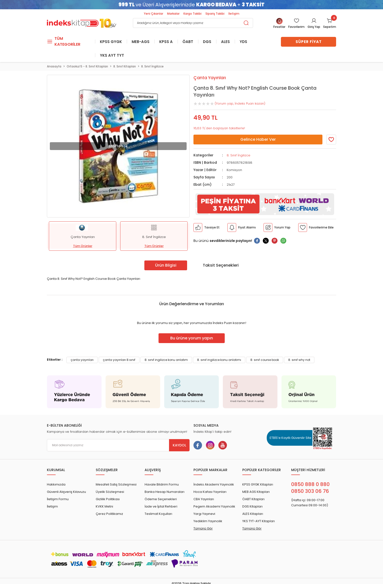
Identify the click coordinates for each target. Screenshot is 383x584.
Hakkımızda (56, 484)
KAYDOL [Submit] (179, 445)
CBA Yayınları (203, 499)
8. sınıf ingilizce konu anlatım (166, 360)
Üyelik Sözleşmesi (110, 491)
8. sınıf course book (264, 360)
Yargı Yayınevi (204, 513)
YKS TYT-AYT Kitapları (258, 521)
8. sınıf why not (299, 360)
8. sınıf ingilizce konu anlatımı (219, 360)
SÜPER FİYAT (309, 41)
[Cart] (329, 23)
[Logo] (81, 23)
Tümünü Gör (203, 528)
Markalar (173, 13)
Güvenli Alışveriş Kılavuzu (66, 491)
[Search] (193, 23)
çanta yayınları (82, 360)
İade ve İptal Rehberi (161, 506)
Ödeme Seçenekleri (161, 499)
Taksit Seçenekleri (221, 265)
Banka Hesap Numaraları (164, 491)
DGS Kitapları (252, 506)
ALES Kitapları (252, 513)
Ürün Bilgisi (165, 265)
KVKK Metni (104, 506)
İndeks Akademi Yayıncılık (213, 484)
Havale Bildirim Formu (162, 484)
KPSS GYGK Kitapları (257, 484)
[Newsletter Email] (118, 445)
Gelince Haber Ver (258, 139)
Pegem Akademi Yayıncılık (214, 506)
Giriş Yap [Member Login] (314, 27)
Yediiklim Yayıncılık (207, 521)
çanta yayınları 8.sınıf (119, 360)
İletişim (233, 13)
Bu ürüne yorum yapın (191, 338)
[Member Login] (296, 23)
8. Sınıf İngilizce (238, 155)
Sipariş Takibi (214, 13)
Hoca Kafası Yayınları (209, 491)
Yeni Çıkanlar (153, 13)
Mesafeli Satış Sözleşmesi (116, 484)
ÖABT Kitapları (253, 499)
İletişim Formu (58, 499)
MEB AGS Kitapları (256, 491)
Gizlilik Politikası (108, 499)
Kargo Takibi (192, 13)
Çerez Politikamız (109, 513)
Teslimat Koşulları (158, 513)
